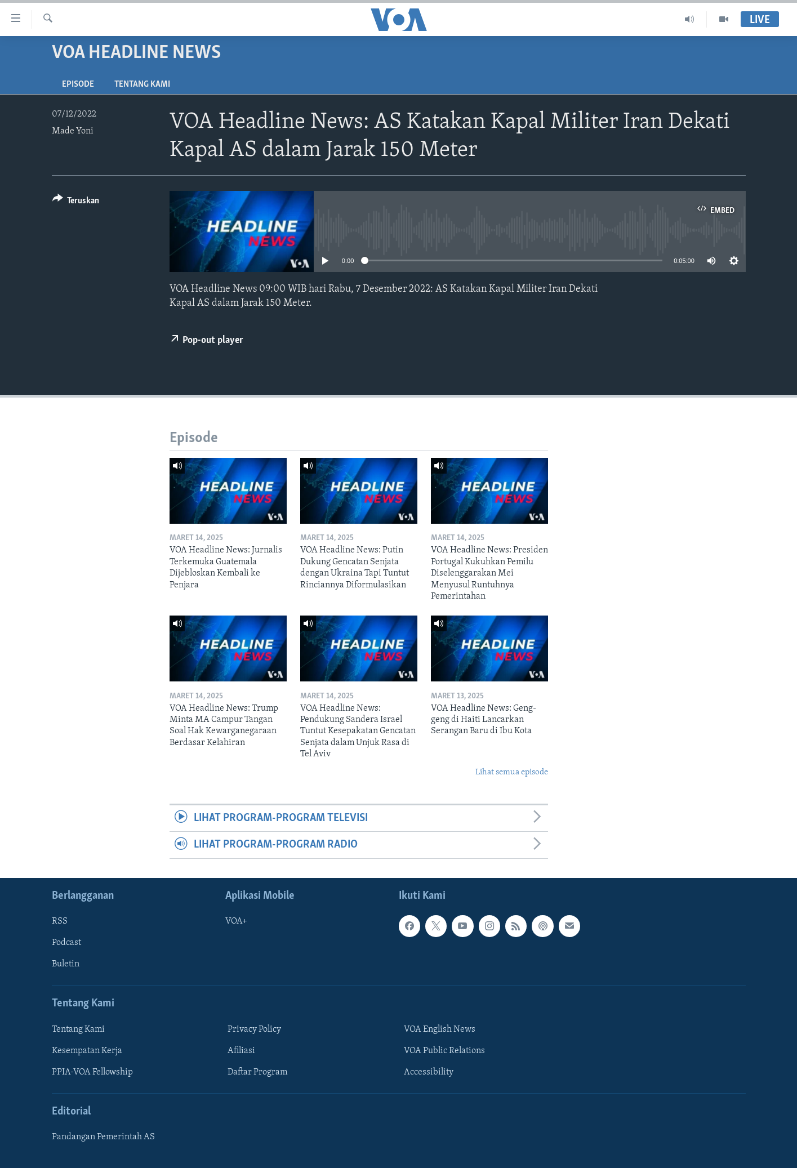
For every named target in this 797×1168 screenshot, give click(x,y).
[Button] (76, 202)
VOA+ (236, 921)
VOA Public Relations (444, 1050)
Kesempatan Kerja (87, 1050)
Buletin (65, 964)
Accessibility (428, 1072)
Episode (78, 84)
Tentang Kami (142, 84)
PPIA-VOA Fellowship (92, 1072)
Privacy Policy (254, 1029)
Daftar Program (257, 1072)
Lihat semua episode (511, 772)
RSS (60, 921)
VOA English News (439, 1029)
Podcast (66, 942)
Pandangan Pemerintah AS (103, 1137)
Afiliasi (241, 1050)
